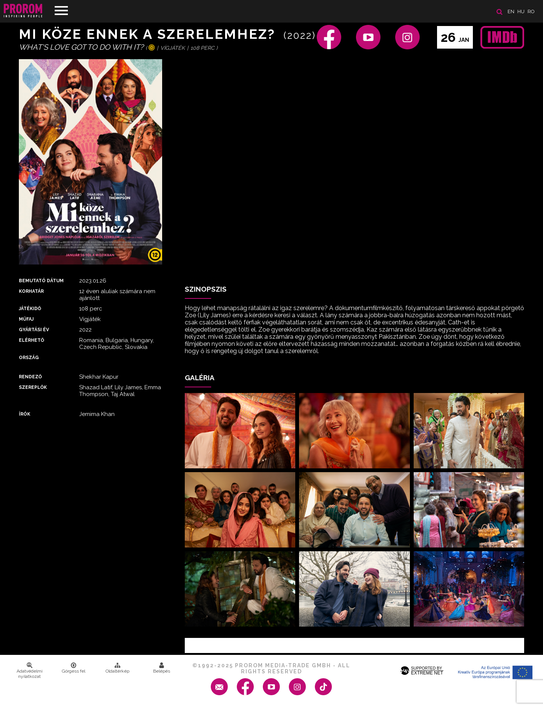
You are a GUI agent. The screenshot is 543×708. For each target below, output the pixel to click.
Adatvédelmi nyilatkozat (30, 670)
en (511, 11)
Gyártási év (34, 329)
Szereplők (33, 387)
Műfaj (26, 319)
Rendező (30, 376)
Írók (24, 414)
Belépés (161, 668)
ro (531, 11)
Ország (29, 357)
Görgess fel (73, 668)
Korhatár (31, 291)
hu (521, 11)
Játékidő (30, 308)
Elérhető (31, 340)
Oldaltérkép (117, 668)
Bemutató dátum (41, 280)
